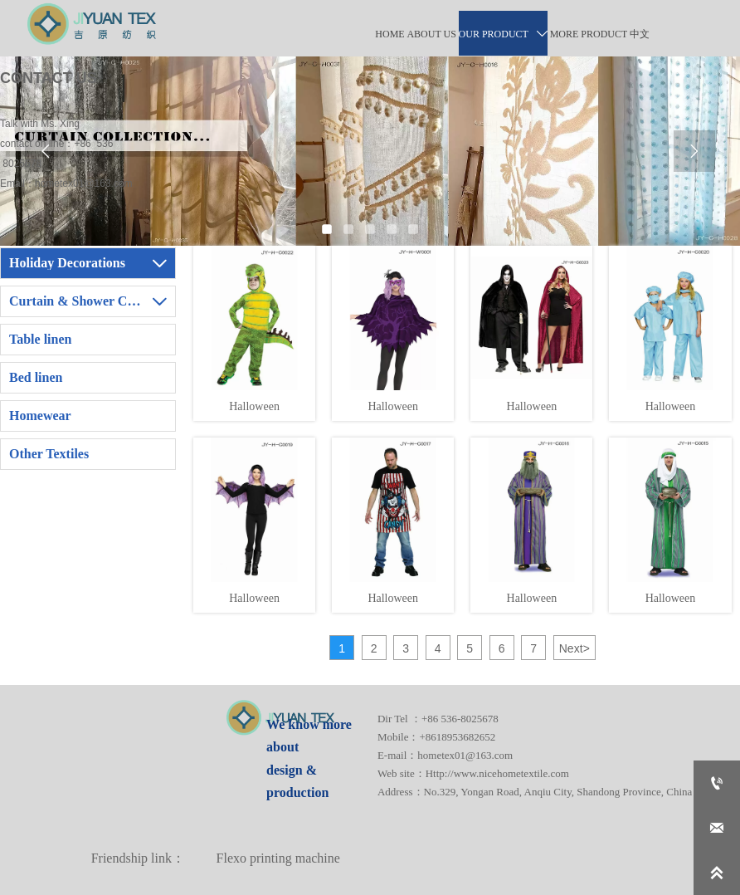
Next (574, 648)
